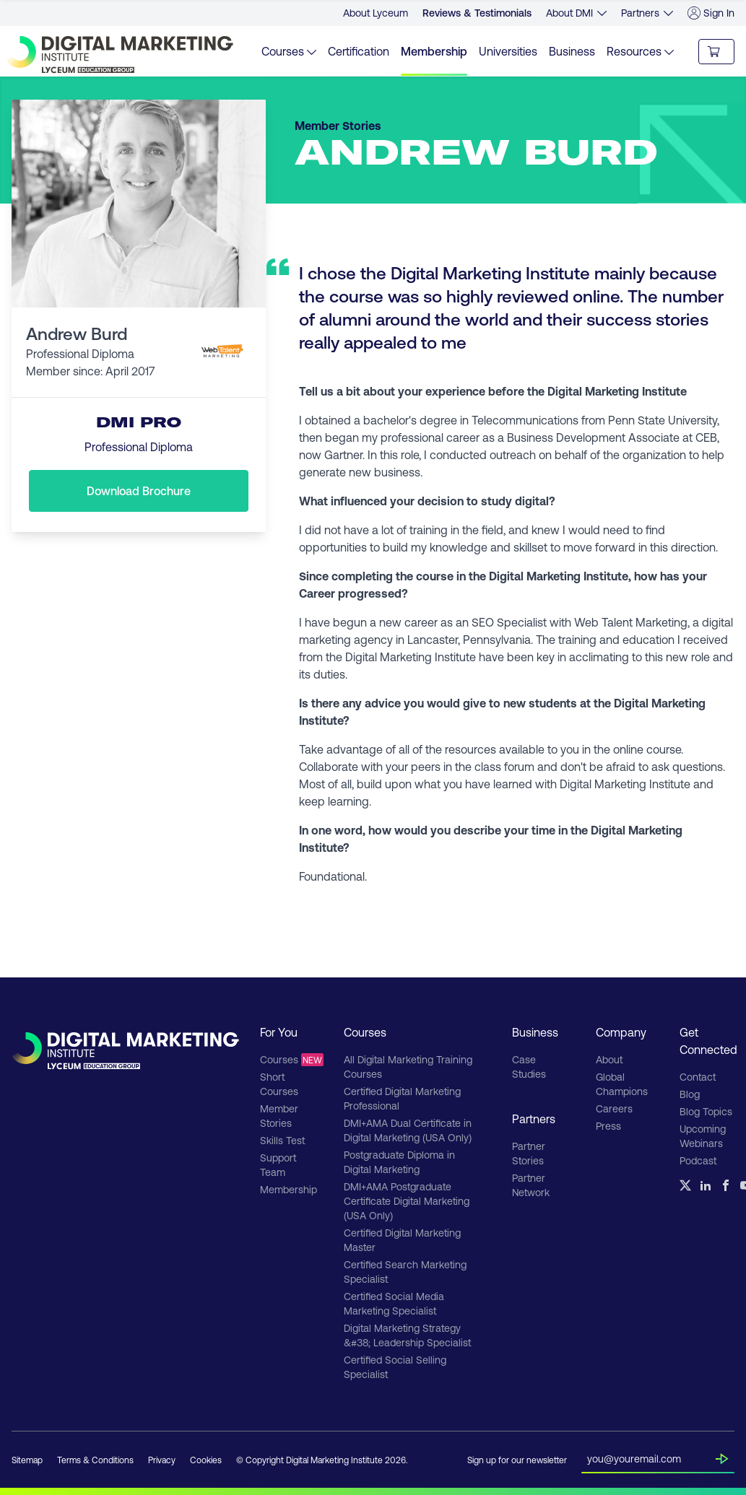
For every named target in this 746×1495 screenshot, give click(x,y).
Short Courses (279, 1084)
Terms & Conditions (95, 1460)
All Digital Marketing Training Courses (408, 1066)
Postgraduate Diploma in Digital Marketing (399, 1162)
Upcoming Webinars (703, 1136)
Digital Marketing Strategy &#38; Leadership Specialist (407, 1335)
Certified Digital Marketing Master (402, 1239)
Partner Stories (528, 1153)
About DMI (569, 12)
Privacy (161, 1460)
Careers (614, 1108)
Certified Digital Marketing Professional (402, 1098)
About (609, 1059)
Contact (698, 1077)
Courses (287, 1059)
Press (608, 1126)
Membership (434, 51)
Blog (690, 1094)
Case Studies (529, 1066)
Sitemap (27, 1460)
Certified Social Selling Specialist (395, 1367)
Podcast (698, 1160)
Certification (358, 51)
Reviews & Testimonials (477, 12)
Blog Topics (706, 1111)
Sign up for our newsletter (517, 1460)
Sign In (711, 12)
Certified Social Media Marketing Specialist (394, 1303)
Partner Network (531, 1185)
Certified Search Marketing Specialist (405, 1271)
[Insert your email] (651, 1456)
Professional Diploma (138, 446)
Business (572, 51)
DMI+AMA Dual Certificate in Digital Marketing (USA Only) (408, 1130)
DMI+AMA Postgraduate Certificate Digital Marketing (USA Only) (406, 1200)
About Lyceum (375, 12)
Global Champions (622, 1084)
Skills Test (282, 1140)
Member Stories (279, 1115)
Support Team (278, 1164)
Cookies (206, 1460)
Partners (640, 12)
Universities (508, 51)
